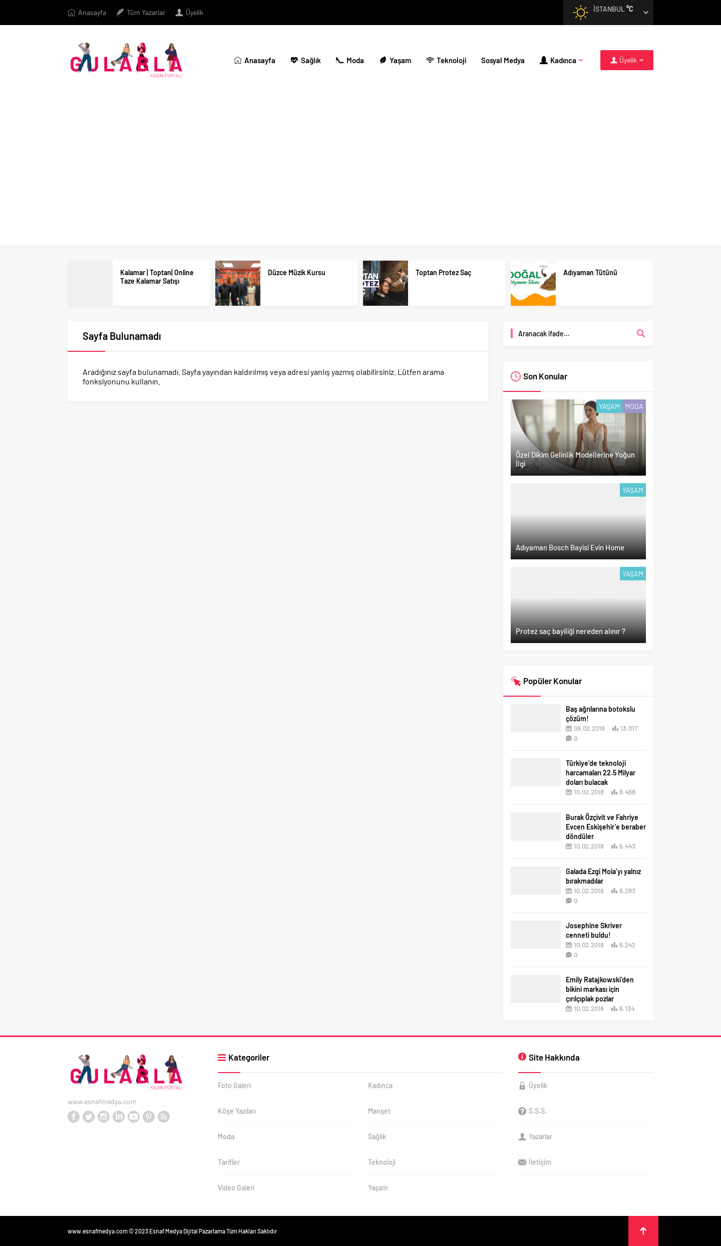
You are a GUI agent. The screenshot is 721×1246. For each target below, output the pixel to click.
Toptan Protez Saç (443, 272)
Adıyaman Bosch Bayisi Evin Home (570, 547)
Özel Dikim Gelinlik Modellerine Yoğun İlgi (575, 459)
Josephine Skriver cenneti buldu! (594, 930)
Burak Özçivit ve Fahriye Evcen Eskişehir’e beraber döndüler (606, 827)
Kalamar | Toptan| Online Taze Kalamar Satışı (157, 276)
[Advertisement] (360, 170)
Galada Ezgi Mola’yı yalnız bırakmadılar (603, 876)
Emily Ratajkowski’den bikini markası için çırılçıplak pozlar (600, 989)
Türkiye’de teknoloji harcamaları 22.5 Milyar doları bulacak (600, 772)
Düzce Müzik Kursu (296, 272)
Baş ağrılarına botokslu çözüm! (600, 714)
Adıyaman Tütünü (590, 272)
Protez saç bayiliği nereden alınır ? (570, 631)
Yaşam (609, 406)
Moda (634, 406)
